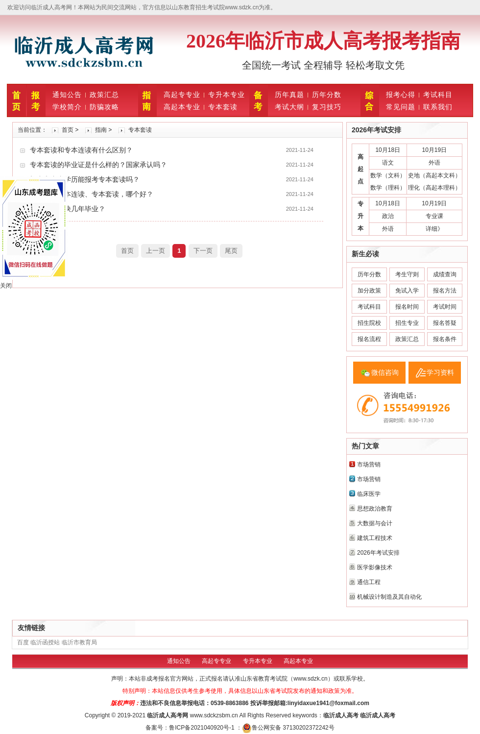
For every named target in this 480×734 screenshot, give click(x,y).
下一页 (203, 250)
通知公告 (67, 94)
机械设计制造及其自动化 (389, 596)
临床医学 (369, 493)
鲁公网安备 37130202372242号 (288, 727)
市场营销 (369, 464)
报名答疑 (444, 322)
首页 (67, 129)
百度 (23, 642)
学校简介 (67, 107)
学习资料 (440, 372)
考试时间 (444, 306)
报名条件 (444, 339)
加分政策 (369, 290)
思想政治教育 (374, 508)
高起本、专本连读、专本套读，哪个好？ (91, 194)
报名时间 (407, 306)
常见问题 (400, 107)
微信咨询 (385, 372)
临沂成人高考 (164, 715)
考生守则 (407, 274)
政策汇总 (104, 94)
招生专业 (407, 322)
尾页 (231, 250)
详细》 (434, 228)
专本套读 (223, 107)
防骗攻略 (104, 107)
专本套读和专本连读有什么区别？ (81, 150)
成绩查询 (444, 274)
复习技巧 (326, 107)
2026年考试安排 (378, 552)
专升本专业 (226, 94)
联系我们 (438, 107)
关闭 (6, 285)
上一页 (155, 250)
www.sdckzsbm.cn (214, 715)
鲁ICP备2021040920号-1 (202, 727)
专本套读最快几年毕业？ (67, 209)
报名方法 (444, 290)
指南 (101, 129)
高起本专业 (182, 107)
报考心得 (400, 94)
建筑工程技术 (374, 538)
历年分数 (326, 94)
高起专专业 (182, 94)
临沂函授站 (45, 642)
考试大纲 (289, 107)
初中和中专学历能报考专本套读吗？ (85, 179)
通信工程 (369, 582)
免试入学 (407, 290)
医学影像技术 (374, 567)
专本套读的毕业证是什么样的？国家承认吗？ (98, 165)
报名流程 (369, 339)
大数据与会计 (374, 523)
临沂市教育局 (79, 642)
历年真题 (289, 94)
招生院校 (369, 322)
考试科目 (438, 94)
